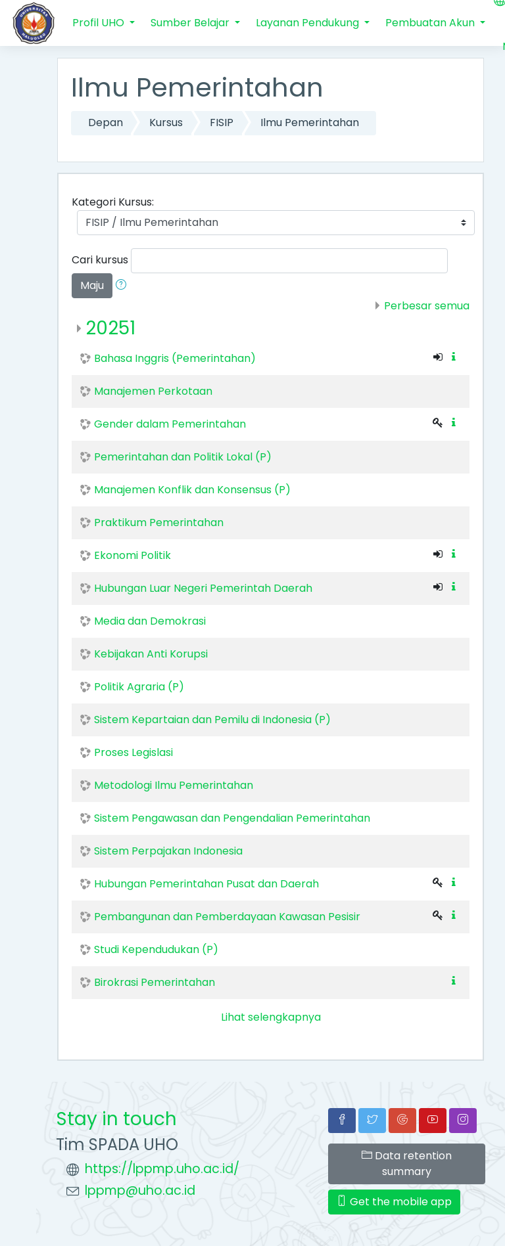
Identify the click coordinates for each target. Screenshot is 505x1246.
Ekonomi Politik (132, 555)
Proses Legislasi (133, 752)
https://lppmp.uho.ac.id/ (162, 1169)
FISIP (221, 122)
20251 (110, 328)
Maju (92, 285)
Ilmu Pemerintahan (309, 122)
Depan (105, 122)
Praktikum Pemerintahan (159, 522)
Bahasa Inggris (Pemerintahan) (175, 358)
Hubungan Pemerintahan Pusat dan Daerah (206, 883)
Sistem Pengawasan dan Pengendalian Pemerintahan (232, 818)
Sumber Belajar (191, 22)
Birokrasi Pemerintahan (154, 982)
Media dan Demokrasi (150, 621)
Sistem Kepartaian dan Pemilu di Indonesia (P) (212, 719)
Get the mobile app (394, 1201)
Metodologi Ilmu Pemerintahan (173, 785)
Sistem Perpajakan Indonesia (168, 850)
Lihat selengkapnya (271, 1017)
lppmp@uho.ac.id (140, 1190)
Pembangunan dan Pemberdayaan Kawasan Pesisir (227, 916)
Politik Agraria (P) (139, 686)
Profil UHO (99, 22)
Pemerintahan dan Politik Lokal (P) (183, 456)
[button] (123, 285)
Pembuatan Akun (431, 22)
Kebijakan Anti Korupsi (151, 653)
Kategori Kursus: (113, 202)
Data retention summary (407, 1163)
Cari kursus (100, 259)
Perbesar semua (426, 305)
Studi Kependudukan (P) (156, 949)
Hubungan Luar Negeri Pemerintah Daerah (203, 588)
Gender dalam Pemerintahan (170, 424)
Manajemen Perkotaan (153, 391)
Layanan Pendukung (309, 22)
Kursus (166, 122)
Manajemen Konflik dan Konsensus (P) (192, 489)
